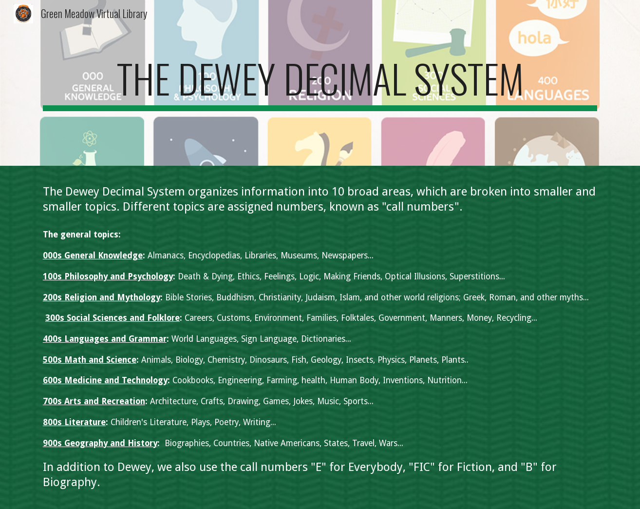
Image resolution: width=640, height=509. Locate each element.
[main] (320, 83)
